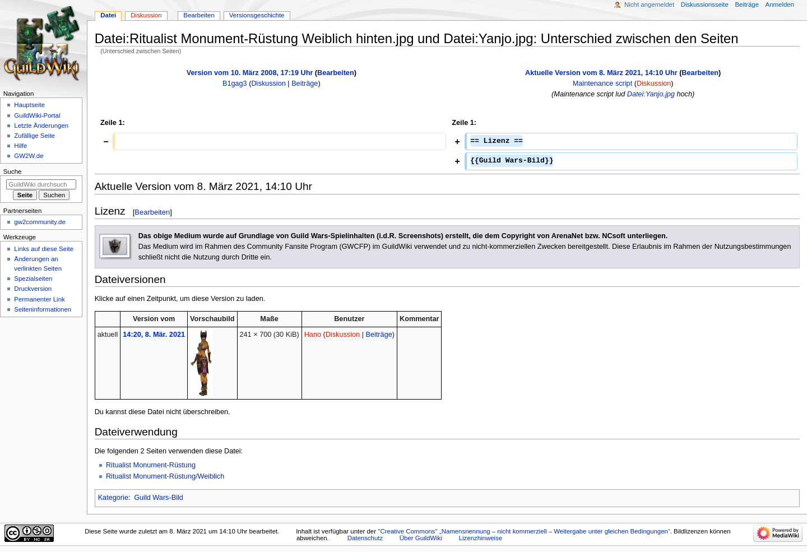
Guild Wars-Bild (158, 498)
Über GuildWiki (421, 538)
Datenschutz (365, 538)
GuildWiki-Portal (37, 115)
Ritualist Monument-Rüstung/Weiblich (165, 476)
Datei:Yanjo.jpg (651, 94)
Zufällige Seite (34, 135)
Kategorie (113, 498)
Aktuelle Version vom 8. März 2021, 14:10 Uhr (601, 73)
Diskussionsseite (705, 4)
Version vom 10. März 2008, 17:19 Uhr (250, 73)
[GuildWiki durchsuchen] (41, 184)
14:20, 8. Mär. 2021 (154, 334)
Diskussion (268, 83)
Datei (108, 15)
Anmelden (780, 4)
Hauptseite (29, 104)
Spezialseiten (33, 278)
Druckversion (33, 288)
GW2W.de (28, 155)
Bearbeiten (335, 73)
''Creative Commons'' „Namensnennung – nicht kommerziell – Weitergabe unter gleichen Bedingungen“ (524, 531)
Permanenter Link (39, 299)
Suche (12, 171)
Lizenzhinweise (480, 538)
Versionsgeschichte (257, 15)
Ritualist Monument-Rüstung (151, 465)
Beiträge (304, 83)
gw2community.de (39, 222)
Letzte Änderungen (41, 125)
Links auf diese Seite (43, 248)
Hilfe (20, 145)
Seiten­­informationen (42, 309)
